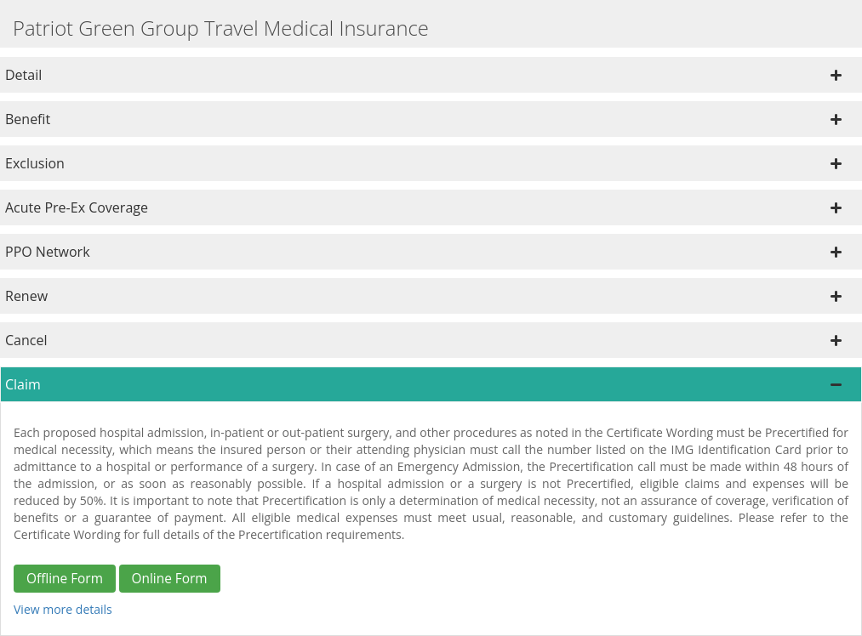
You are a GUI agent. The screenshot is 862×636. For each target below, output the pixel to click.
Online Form (170, 579)
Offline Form (64, 579)
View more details (63, 609)
